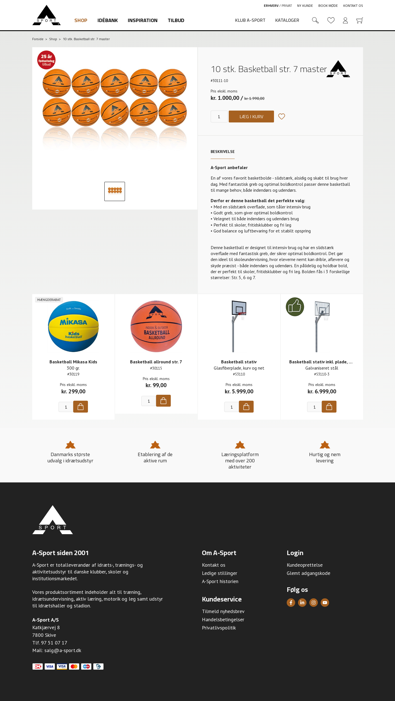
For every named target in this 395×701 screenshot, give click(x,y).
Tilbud (176, 20)
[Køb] (80, 407)
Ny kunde (305, 5)
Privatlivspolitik (219, 627)
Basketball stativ (239, 361)
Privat (287, 5)
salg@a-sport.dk (62, 650)
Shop (80, 20)
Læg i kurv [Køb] (251, 116)
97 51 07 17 (54, 642)
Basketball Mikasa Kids (73, 361)
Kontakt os (353, 5)
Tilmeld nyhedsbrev (223, 611)
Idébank (108, 20)
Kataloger (287, 20)
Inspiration (142, 20)
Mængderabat (49, 299)
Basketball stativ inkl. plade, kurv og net (330, 361)
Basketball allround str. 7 (156, 361)
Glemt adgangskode (308, 573)
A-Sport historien (220, 581)
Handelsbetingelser (223, 619)
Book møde (328, 5)
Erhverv (271, 5)
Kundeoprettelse (305, 565)
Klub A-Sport (250, 20)
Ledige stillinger (219, 573)
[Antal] (219, 116)
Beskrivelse (223, 151)
